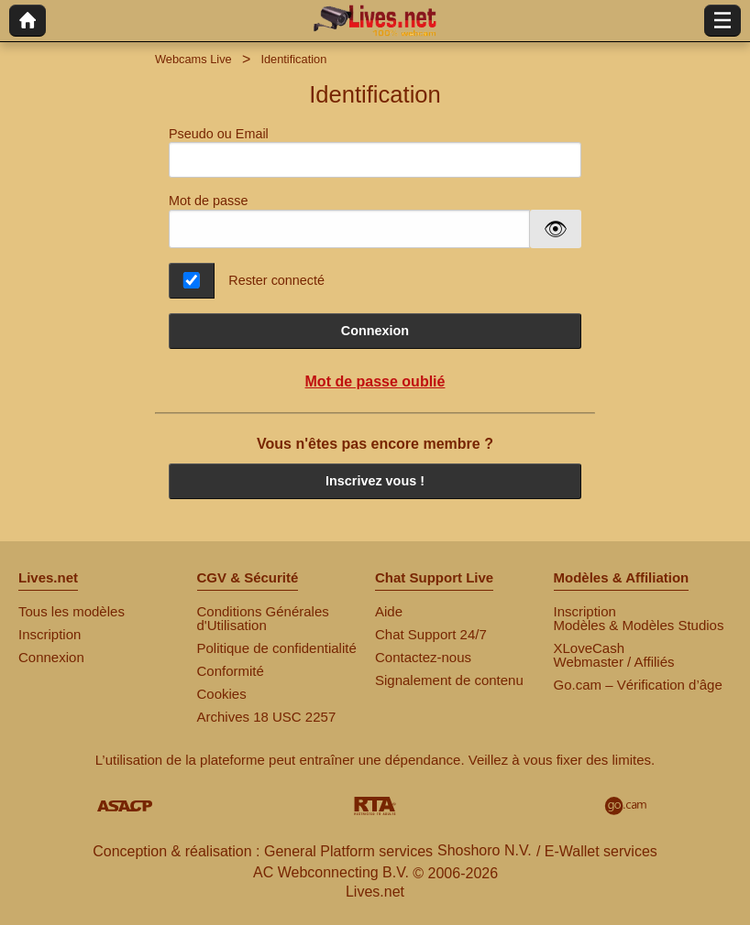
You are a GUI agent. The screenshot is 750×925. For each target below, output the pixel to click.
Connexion (375, 330)
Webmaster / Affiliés (614, 661)
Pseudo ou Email (375, 152)
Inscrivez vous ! (375, 480)
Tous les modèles (71, 611)
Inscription (49, 634)
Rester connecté (276, 280)
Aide (389, 611)
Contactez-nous (423, 657)
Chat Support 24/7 (431, 634)
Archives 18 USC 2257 (266, 716)
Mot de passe (208, 200)
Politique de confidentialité (277, 648)
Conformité (230, 671)
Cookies (222, 694)
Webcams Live (193, 59)
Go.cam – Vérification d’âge (638, 684)
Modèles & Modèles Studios (639, 625)
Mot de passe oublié (375, 381)
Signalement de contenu (449, 680)
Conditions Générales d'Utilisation (263, 618)
